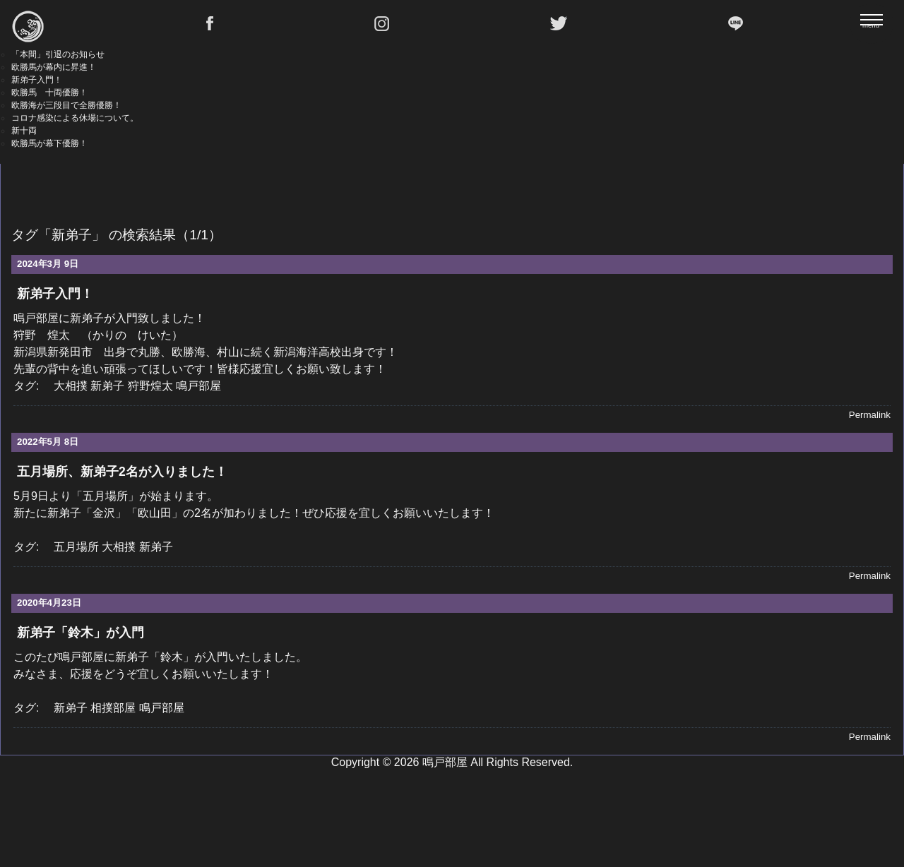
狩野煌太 (150, 386)
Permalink (870, 414)
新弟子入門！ (36, 80)
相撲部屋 (113, 708)
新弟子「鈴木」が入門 (80, 633)
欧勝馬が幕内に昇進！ (53, 67)
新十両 (24, 131)
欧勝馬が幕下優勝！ (49, 143)
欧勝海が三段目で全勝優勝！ (66, 105)
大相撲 (71, 386)
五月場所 (76, 547)
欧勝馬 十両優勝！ (49, 92)
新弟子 (107, 386)
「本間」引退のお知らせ (58, 54)
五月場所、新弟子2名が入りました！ (122, 472)
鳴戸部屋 (198, 386)
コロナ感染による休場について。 (74, 118)
